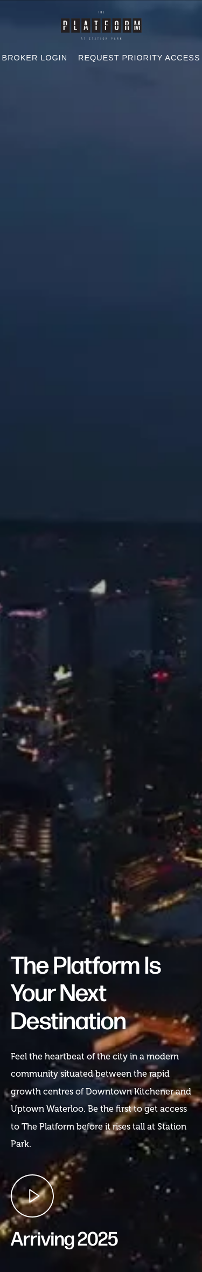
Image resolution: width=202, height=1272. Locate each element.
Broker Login (35, 57)
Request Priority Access (139, 57)
